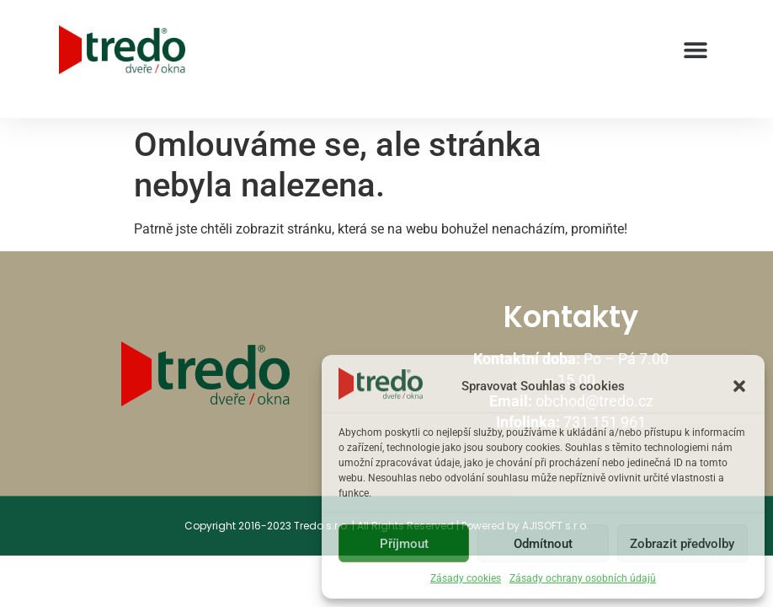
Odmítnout (543, 543)
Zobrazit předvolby (682, 543)
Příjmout (404, 543)
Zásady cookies (465, 578)
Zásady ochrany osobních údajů (582, 578)
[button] (739, 386)
